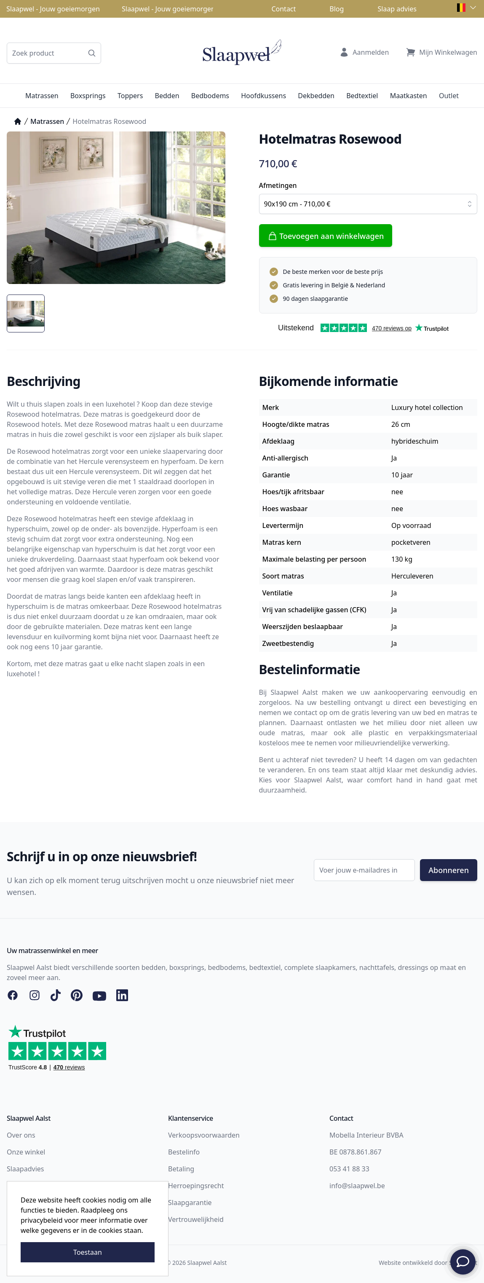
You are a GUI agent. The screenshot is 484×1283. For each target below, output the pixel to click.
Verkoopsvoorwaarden (204, 1135)
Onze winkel (26, 1152)
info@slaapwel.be (357, 1185)
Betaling (181, 1168)
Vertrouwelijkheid (196, 1219)
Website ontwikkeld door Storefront (428, 1263)
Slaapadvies (25, 1168)
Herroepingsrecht (196, 1185)
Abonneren (448, 870)
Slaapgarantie (190, 1202)
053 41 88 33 (349, 1168)
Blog (336, 8)
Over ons (21, 1135)
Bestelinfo (184, 1152)
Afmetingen (278, 185)
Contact (283, 8)
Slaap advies (397, 8)
